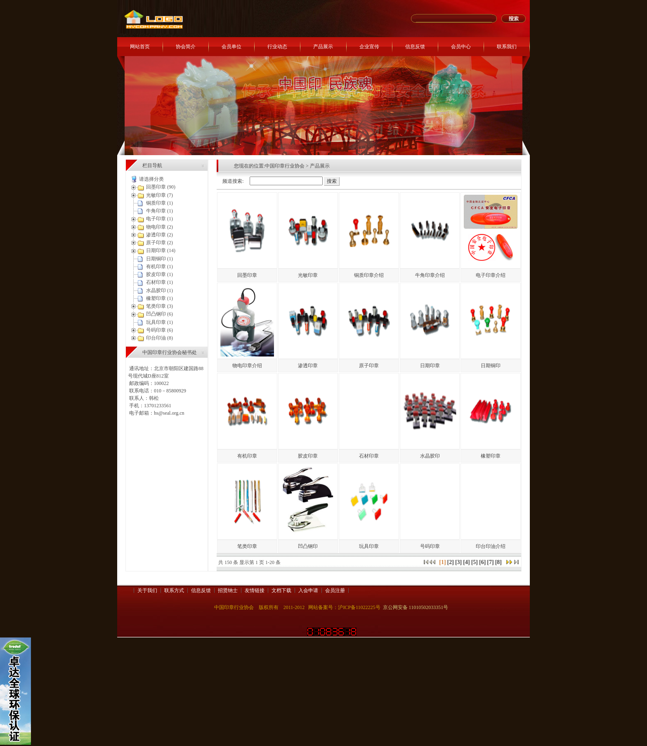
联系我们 (507, 47)
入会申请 (308, 590)
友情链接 (254, 590)
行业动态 (277, 47)
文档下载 (281, 590)
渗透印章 (308, 365)
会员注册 (335, 590)
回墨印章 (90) (160, 187)
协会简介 (186, 47)
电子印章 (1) (159, 219)
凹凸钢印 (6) (159, 314)
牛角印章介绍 (430, 275)
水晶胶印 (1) (159, 290)
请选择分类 (151, 179)
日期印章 (430, 365)
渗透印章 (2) (159, 235)
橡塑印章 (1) (159, 298)
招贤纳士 (228, 590)
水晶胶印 (430, 456)
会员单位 (231, 47)
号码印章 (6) (159, 330)
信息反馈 (415, 47)
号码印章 (430, 546)
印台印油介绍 (490, 546)
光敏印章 (308, 275)
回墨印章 (247, 275)
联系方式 (174, 590)
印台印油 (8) (159, 338)
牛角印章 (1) (159, 211)
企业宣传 (369, 47)
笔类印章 (247, 546)
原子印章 (369, 365)
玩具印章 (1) (159, 322)
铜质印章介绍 (369, 275)
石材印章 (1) (159, 282)
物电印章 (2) (159, 227)
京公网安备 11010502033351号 (416, 607)
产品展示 (323, 47)
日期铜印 (491, 365)
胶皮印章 (308, 456)
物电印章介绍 (247, 365)
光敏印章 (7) (159, 195)
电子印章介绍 (490, 275)
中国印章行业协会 (285, 166)
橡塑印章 (491, 456)
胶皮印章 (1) (159, 274)
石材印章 (369, 456)
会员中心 (461, 47)
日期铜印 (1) (159, 259)
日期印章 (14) (160, 250)
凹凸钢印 (308, 546)
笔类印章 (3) (159, 306)
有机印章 (247, 456)
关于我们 (147, 590)
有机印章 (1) (159, 266)
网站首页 (140, 47)
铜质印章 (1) (159, 203)
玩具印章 (369, 546)
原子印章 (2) (159, 243)
